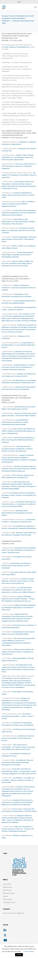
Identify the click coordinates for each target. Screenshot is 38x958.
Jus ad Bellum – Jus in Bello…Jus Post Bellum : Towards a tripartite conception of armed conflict (18, 780)
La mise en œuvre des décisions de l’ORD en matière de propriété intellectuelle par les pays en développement (18, 431)
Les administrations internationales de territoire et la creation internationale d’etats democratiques (15, 422)
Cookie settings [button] (28, 951)
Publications (7, 899)
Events (5, 896)
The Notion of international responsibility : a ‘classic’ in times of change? (18, 716)
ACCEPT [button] (19, 954)
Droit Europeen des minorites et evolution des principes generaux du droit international (16, 565)
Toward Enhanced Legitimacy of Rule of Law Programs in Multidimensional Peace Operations (18, 440)
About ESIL (7, 884)
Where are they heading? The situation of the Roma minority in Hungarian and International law (17, 652)
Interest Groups (9, 893)
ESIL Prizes (7, 890)
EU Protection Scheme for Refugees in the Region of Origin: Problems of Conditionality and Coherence (19, 495)
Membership (7, 887)
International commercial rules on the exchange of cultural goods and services (18, 738)
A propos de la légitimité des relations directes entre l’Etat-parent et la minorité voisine (18, 195)
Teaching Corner (9, 902)
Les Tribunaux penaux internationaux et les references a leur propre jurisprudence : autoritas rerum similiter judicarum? (18, 590)
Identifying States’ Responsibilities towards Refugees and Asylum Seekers (17, 513)
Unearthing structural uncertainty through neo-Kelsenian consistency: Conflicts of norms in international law (17, 449)
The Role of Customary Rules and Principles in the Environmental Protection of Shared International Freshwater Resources (19, 469)
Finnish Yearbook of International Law (16, 47)
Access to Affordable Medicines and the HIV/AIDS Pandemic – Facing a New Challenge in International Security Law (18, 598)
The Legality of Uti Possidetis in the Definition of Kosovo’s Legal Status (19, 175)
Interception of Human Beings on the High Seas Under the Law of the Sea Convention (18, 230)
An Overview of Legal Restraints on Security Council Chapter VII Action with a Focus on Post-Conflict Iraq (18, 581)
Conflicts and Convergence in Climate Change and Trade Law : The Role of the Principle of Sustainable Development (18, 829)
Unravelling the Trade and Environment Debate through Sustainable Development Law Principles (17, 762)
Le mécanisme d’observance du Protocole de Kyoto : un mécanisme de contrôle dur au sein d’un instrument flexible (19, 504)
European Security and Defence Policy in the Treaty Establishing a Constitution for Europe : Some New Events (19, 550)
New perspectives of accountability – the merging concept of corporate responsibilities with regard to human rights (18, 747)
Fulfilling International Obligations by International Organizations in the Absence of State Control (19, 607)
